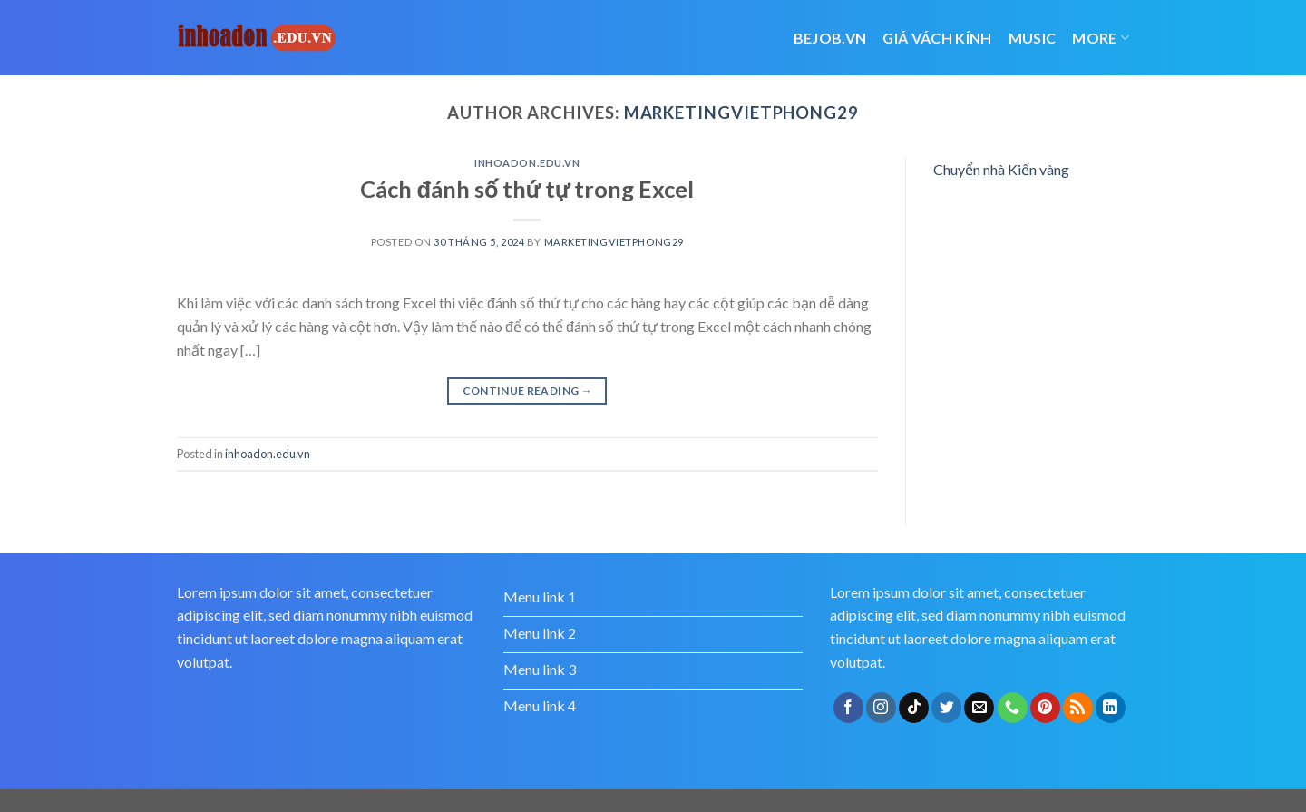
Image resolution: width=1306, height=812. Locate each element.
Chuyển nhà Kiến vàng (1001, 169)
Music (1033, 37)
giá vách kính (936, 37)
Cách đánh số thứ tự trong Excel (527, 188)
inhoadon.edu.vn (527, 163)
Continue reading (528, 390)
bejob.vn (830, 37)
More (1100, 37)
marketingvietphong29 (741, 112)
